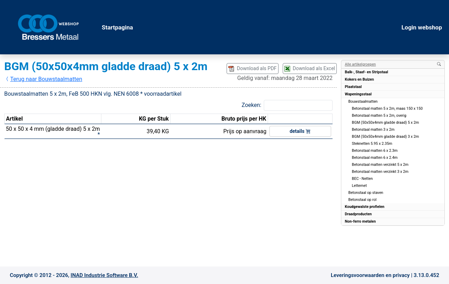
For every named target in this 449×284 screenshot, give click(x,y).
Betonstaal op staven (365, 192)
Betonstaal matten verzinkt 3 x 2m (380, 171)
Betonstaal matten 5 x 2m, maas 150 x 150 (387, 108)
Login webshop (422, 27)
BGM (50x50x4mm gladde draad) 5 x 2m (385, 122)
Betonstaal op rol (362, 199)
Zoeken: (251, 105)
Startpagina (117, 27)
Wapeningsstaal (358, 94)
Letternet (359, 185)
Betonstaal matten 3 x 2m (373, 129)
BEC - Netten (362, 178)
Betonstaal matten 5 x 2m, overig (379, 115)
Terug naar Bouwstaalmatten (43, 79)
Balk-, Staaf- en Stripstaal (366, 72)
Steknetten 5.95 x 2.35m (372, 143)
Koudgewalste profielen (364, 206)
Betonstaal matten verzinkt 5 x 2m (380, 164)
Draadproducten (358, 214)
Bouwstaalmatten (362, 101)
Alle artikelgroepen (360, 64)
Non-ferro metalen (360, 221)
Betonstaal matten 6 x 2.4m (374, 157)
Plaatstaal (353, 86)
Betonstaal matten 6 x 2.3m (374, 150)
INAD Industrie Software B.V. (104, 275)
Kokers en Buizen (359, 79)
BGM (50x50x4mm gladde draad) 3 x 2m (385, 136)
